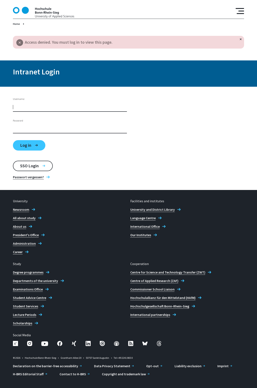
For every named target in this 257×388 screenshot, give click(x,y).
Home (16, 23)
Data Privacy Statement (112, 366)
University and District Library (152, 209)
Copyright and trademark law (124, 374)
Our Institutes (140, 235)
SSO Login (29, 165)
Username (18, 98)
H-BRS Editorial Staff (28, 374)
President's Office (26, 235)
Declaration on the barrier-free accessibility (45, 366)
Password (18, 120)
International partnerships (150, 315)
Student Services (25, 306)
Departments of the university (35, 281)
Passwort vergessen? (28, 177)
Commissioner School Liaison (152, 289)
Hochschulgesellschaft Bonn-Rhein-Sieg (159, 306)
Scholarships (22, 323)
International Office (145, 226)
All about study (24, 218)
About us (19, 226)
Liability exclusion (188, 366)
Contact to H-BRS (73, 374)
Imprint (223, 366)
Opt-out (152, 366)
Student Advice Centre (29, 298)
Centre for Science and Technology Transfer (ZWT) (167, 272)
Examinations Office (28, 289)
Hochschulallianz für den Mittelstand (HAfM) (163, 298)
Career (18, 252)
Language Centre (143, 218)
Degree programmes (28, 272)
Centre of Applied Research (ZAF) (154, 281)
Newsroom (21, 209)
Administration (24, 243)
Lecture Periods (24, 315)
